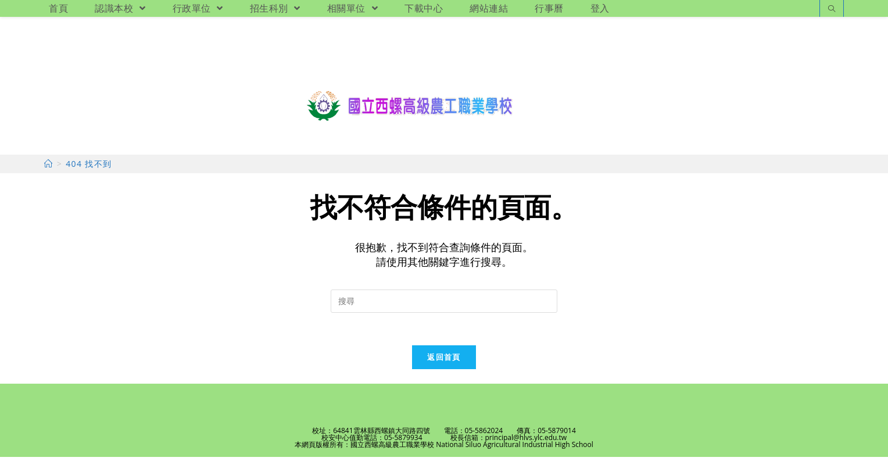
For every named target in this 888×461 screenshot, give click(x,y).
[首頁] (48, 165)
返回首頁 (443, 361)
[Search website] (831, 10)
